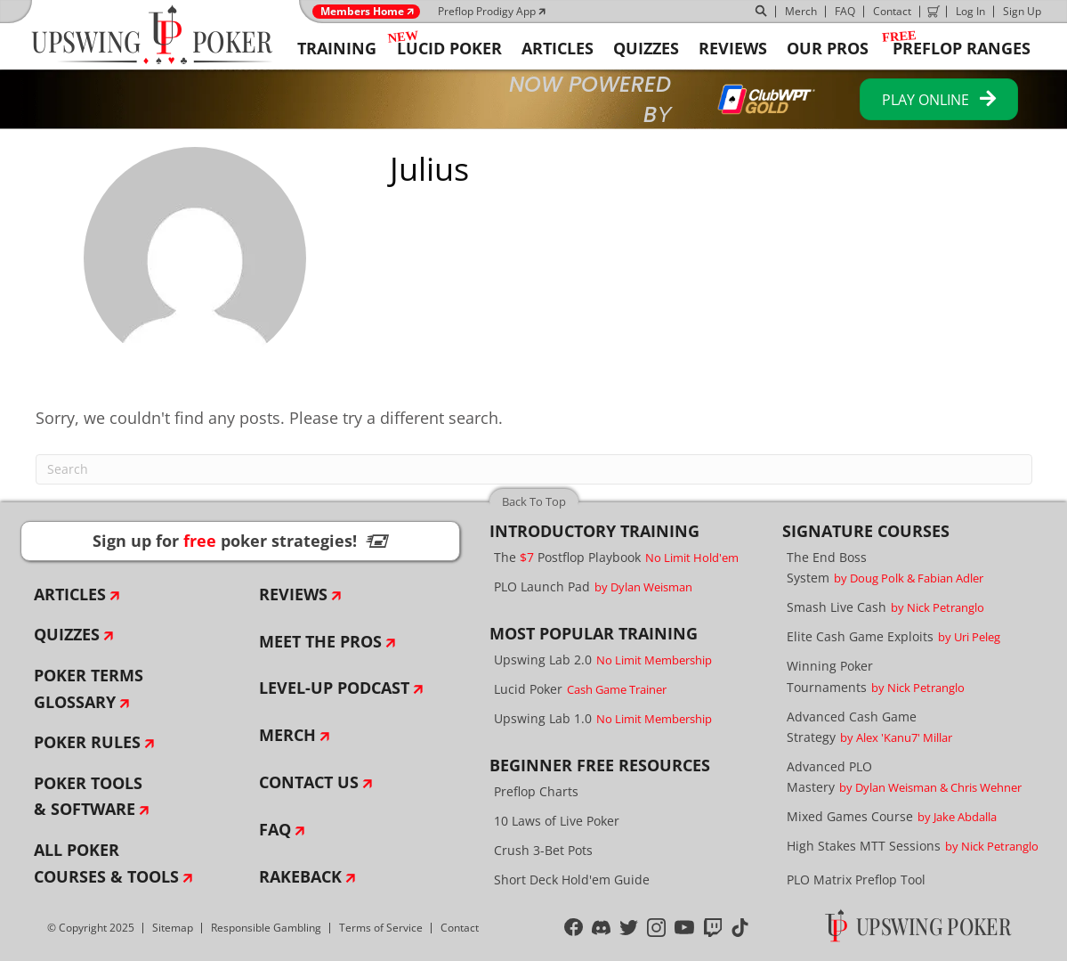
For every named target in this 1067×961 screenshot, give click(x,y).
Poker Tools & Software (88, 796)
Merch (801, 11)
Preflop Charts (536, 791)
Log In (970, 11)
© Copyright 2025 (90, 927)
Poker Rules (87, 742)
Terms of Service (381, 927)
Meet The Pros (320, 641)
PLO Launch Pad (593, 586)
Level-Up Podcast (334, 687)
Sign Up (1022, 11)
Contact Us (309, 782)
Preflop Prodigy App (487, 11)
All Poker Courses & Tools (106, 863)
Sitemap (172, 927)
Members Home (362, 11)
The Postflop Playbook (616, 557)
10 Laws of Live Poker (556, 820)
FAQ (845, 11)
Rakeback (300, 876)
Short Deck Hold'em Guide (572, 879)
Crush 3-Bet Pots (543, 850)
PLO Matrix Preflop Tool (856, 879)
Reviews (293, 594)
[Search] (534, 469)
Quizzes (67, 634)
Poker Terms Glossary (88, 688)
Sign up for (240, 540)
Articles (70, 594)
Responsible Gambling (266, 927)
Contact (892, 11)
